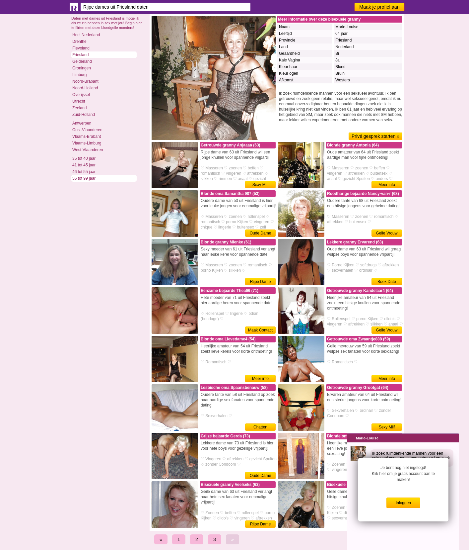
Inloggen (403, 503)
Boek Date (386, 281)
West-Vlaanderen (87, 149)
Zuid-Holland (83, 114)
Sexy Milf (260, 184)
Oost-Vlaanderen (87, 130)
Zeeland (79, 108)
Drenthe (79, 41)
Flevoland (81, 48)
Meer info (386, 184)
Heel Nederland (86, 35)
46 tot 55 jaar (84, 171)
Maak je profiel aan (379, 7)
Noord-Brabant (85, 81)
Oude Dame (260, 233)
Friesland (80, 54)
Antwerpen (81, 123)
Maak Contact (260, 330)
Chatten (260, 427)
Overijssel (81, 94)
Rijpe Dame (260, 281)
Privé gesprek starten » (375, 136)
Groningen (81, 68)
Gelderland (82, 61)
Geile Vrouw (387, 233)
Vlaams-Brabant (86, 136)
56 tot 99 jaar (84, 178)
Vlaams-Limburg (86, 143)
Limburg (79, 74)
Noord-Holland (85, 88)
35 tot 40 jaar (84, 158)
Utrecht (78, 101)
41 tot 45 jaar (84, 165)
